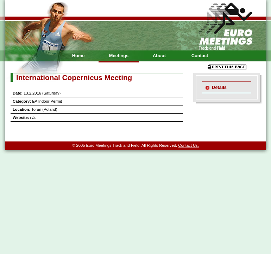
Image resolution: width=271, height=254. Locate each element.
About (159, 55)
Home (78, 55)
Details (219, 87)
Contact (199, 55)
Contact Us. (188, 145)
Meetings (118, 55)
